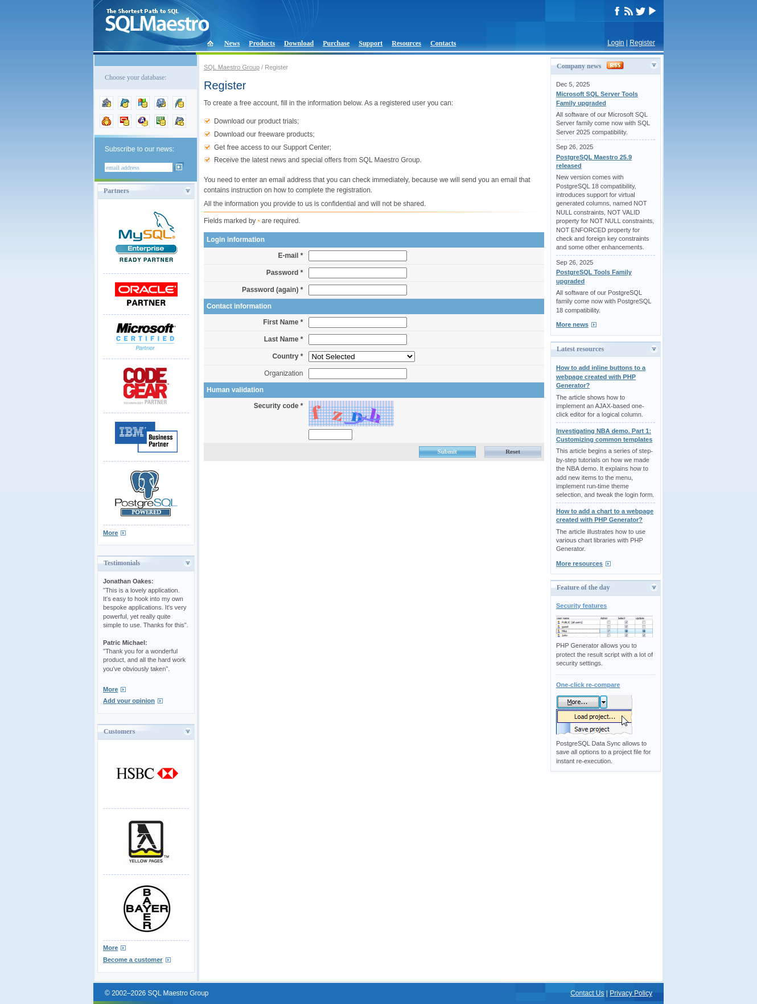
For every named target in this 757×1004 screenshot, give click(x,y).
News (232, 43)
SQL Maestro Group (232, 67)
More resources (579, 563)
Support (370, 43)
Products (262, 43)
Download (299, 43)
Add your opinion (129, 700)
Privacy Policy (631, 993)
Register (642, 43)
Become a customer (133, 959)
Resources (406, 43)
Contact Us (587, 993)
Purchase (336, 43)
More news (572, 324)
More (110, 532)
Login (615, 43)
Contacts (443, 43)
